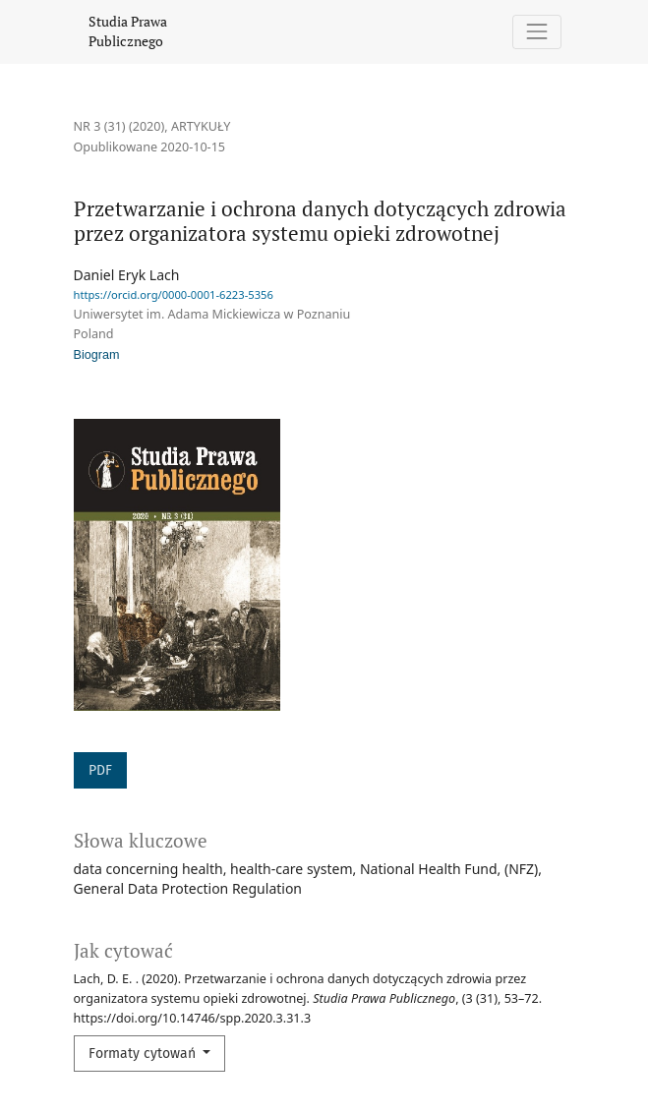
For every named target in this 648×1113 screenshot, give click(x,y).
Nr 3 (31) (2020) (119, 126)
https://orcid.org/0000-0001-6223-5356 (173, 294)
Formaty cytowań (144, 1053)
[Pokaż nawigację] (536, 32)
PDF (100, 770)
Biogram (97, 355)
